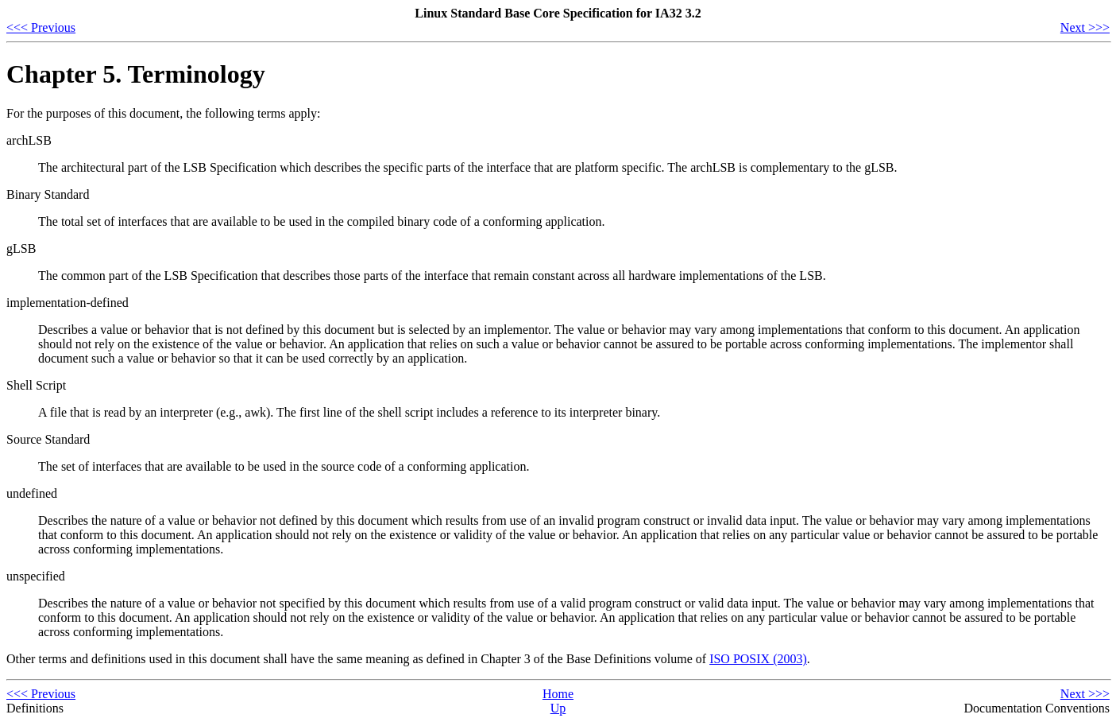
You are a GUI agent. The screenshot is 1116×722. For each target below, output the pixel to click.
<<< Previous (40, 27)
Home (558, 694)
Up (558, 708)
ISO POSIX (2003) (758, 659)
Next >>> (1085, 27)
